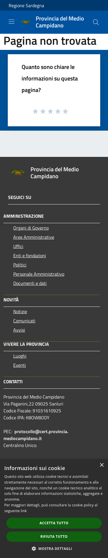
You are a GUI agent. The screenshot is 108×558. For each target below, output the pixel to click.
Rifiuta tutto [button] (54, 536)
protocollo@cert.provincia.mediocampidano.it (35, 435)
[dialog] (54, 508)
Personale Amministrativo (38, 273)
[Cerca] (95, 22)
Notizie (20, 311)
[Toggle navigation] (11, 21)
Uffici (18, 246)
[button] (54, 548)
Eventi (19, 365)
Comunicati (24, 320)
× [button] (101, 465)
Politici (19, 264)
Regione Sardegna (26, 5)
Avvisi (19, 329)
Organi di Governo (31, 227)
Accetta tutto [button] (53, 523)
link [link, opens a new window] (24, 510)
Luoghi (19, 355)
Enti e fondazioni (29, 255)
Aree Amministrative (33, 237)
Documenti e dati (30, 283)
